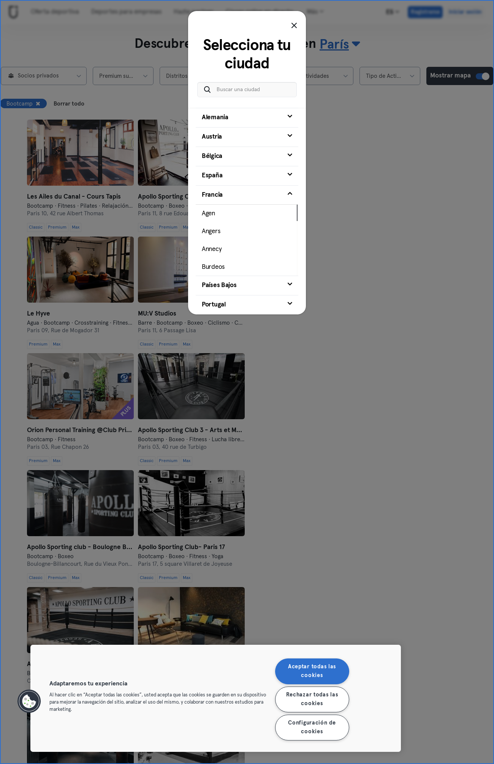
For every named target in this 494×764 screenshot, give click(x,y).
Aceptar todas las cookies (312, 671)
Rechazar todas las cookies (312, 699)
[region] (215, 698)
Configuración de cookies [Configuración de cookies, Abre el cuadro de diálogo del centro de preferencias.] (312, 727)
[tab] (247, 118)
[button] (29, 701)
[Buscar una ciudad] (247, 89)
